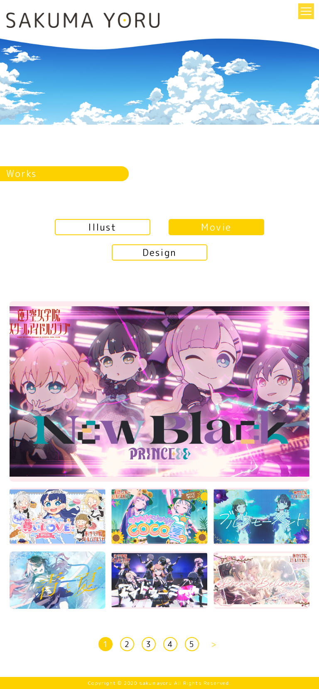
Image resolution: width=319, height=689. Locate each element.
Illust (102, 227)
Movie (216, 227)
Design (159, 252)
